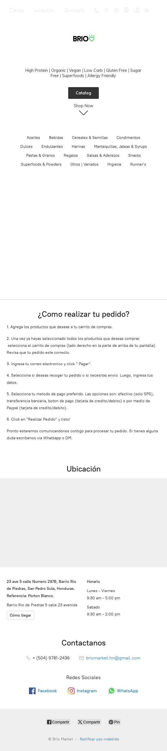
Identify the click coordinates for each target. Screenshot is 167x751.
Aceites (33, 137)
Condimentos (128, 137)
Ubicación (44, 9)
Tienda (16, 9)
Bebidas (56, 137)
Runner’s (138, 164)
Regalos (71, 155)
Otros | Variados (84, 164)
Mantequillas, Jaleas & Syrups (120, 146)
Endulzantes (52, 146)
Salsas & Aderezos (103, 155)
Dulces (26, 146)
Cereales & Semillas (90, 137)
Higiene (114, 164)
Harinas (78, 146)
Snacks (134, 155)
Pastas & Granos (40, 155)
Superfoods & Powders (41, 164)
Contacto (74, 9)
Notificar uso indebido (99, 739)
